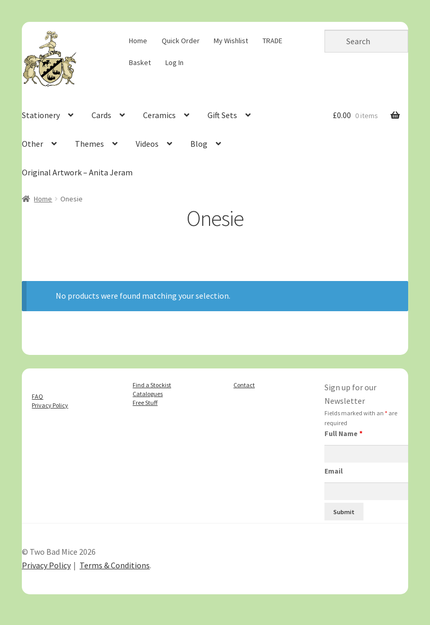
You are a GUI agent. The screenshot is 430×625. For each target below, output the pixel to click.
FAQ (37, 396)
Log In (174, 62)
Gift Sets (222, 115)
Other (32, 143)
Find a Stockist (152, 385)
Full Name (343, 433)
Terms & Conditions (115, 565)
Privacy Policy (50, 405)
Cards (101, 115)
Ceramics (159, 115)
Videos (147, 143)
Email (333, 471)
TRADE (272, 40)
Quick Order (181, 40)
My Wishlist (231, 40)
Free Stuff (145, 402)
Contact (244, 385)
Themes (89, 143)
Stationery (41, 115)
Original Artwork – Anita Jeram (77, 172)
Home (138, 40)
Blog (198, 143)
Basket (140, 62)
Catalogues (148, 394)
